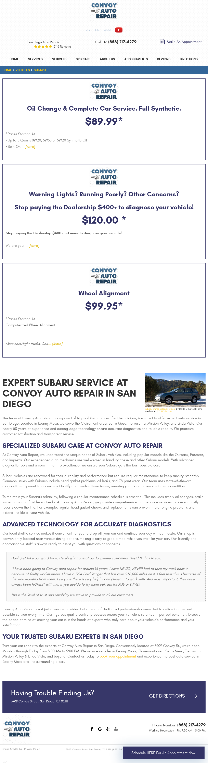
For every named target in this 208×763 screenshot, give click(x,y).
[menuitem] (14, 59)
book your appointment (118, 656)
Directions (189, 59)
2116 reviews (62, 46)
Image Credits (10, 749)
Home (14, 59)
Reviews (163, 59)
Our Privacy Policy (29, 749)
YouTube (116, 731)
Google (100, 731)
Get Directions (167, 696)
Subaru (40, 70)
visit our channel (99, 30)
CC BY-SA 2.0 (164, 411)
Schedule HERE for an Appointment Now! (163, 753)
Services (35, 59)
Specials (83, 59)
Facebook (92, 731)
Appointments (136, 59)
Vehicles (59, 59)
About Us (107, 59)
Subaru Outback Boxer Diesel (160, 409)
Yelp (108, 731)
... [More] (28, 147)
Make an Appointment (184, 42)
